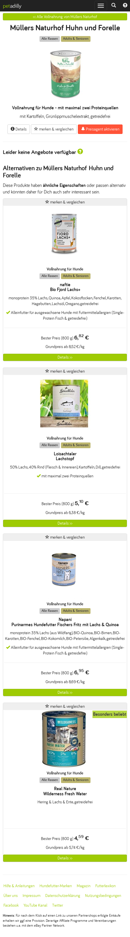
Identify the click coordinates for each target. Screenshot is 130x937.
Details (19, 129)
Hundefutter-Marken (56, 886)
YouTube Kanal (35, 905)
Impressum (31, 895)
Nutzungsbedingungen (103, 895)
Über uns (10, 895)
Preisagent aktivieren (100, 129)
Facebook (11, 905)
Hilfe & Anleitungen (19, 886)
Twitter (57, 905)
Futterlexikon (105, 886)
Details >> (65, 357)
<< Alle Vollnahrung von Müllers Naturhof (65, 17)
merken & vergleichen (54, 129)
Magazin (83, 886)
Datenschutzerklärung (62, 895)
